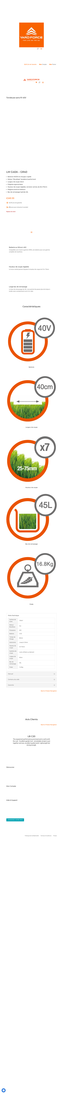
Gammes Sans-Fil (10, 779)
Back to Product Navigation (49, 691)
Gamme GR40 (9, 774)
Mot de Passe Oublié (11, 796)
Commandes (9, 793)
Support (8, 805)
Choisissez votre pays (15, 820)
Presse (8, 810)
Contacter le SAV (10, 807)
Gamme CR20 (9, 772)
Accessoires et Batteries (12, 782)
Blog (7, 812)
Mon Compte (9, 791)
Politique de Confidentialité (32, 836)
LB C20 (31, 736)
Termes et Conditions (46, 836)
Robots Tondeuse (10, 777)
